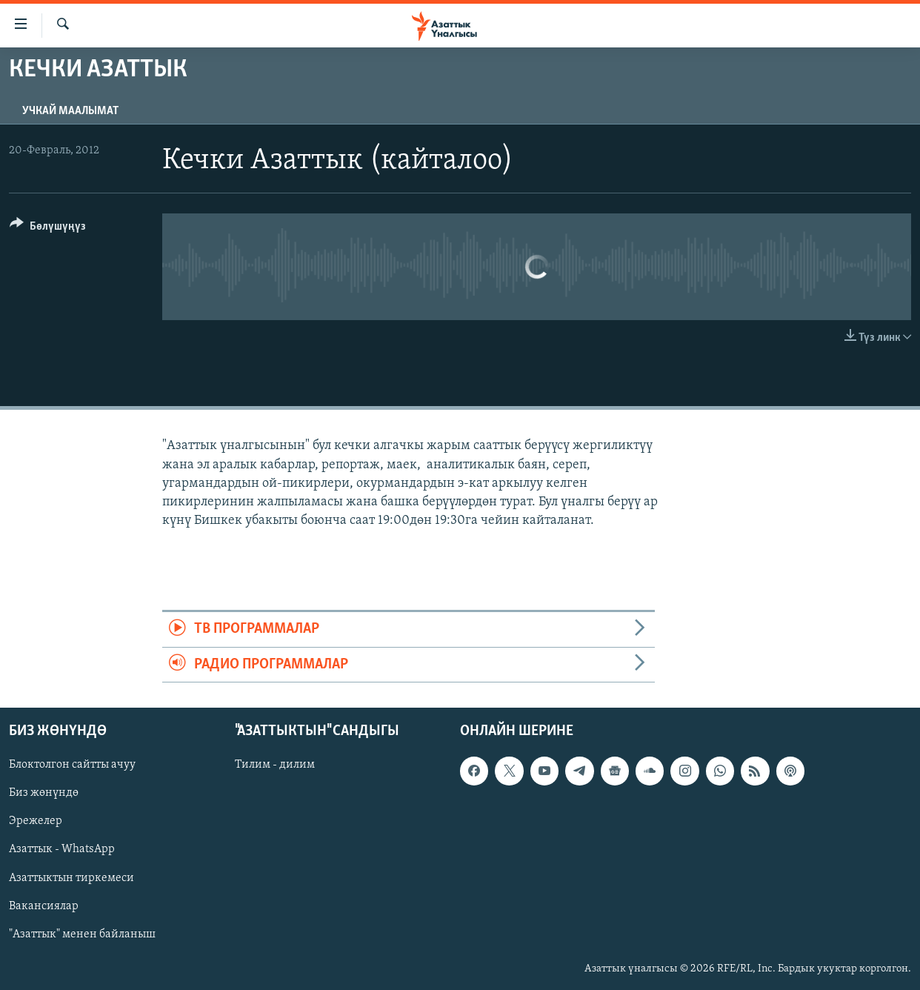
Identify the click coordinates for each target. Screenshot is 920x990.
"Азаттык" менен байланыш (82, 934)
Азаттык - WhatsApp (62, 850)
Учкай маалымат (70, 111)
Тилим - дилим (275, 765)
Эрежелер (35, 821)
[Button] (48, 228)
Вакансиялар (44, 906)
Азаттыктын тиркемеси (71, 878)
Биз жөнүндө (44, 793)
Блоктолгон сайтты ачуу (72, 765)
